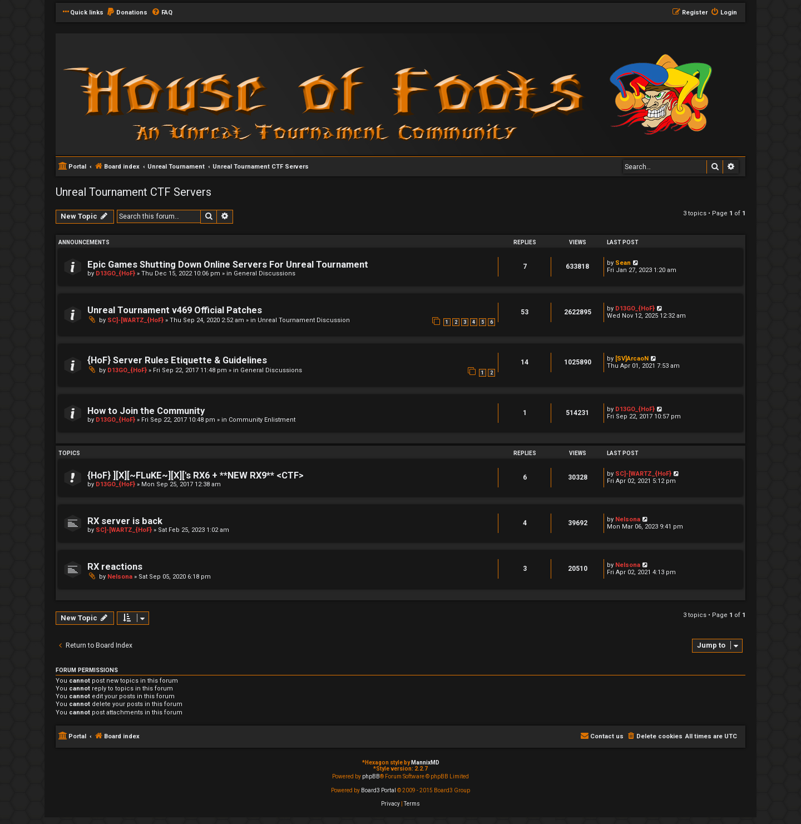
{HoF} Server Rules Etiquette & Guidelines (177, 360)
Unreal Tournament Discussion (304, 320)
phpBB (371, 776)
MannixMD (425, 762)
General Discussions (264, 273)
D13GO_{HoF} (115, 273)
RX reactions (114, 566)
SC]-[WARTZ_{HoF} (135, 320)
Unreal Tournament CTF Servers (133, 192)
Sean (623, 263)
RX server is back (124, 521)
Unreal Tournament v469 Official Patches (174, 310)
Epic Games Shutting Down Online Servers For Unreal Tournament (227, 264)
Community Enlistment (262, 419)
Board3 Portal (378, 790)
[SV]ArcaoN (632, 358)
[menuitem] (126, 12)
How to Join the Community (146, 411)
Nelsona (627, 519)
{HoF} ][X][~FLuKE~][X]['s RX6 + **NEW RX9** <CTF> (195, 475)
